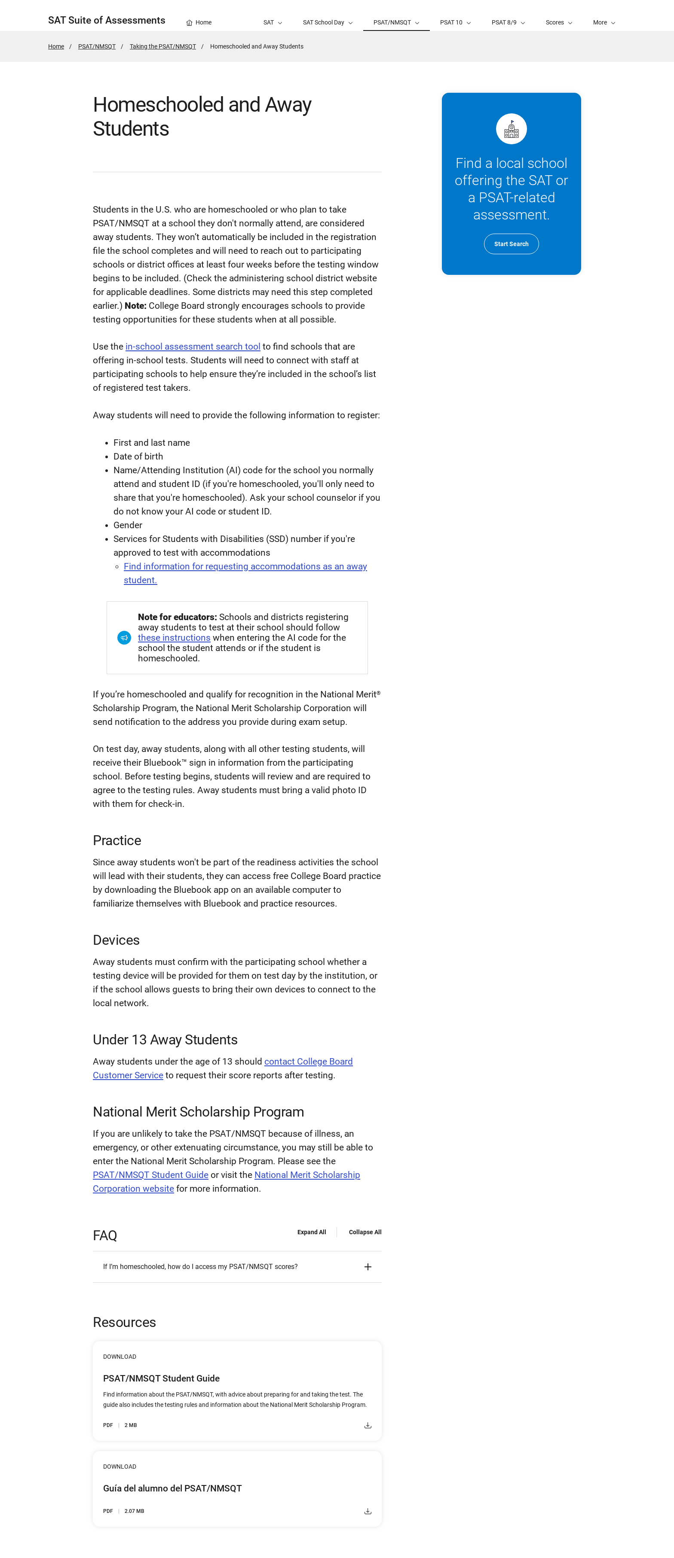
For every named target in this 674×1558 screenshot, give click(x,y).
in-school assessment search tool (193, 346)
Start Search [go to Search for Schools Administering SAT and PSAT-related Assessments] (511, 243)
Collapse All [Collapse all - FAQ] (365, 1232)
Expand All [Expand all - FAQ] (311, 1232)
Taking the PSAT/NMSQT (163, 46)
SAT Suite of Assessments (106, 20)
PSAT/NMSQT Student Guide (150, 1175)
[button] (604, 15)
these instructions (174, 638)
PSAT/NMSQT (97, 46)
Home (56, 46)
